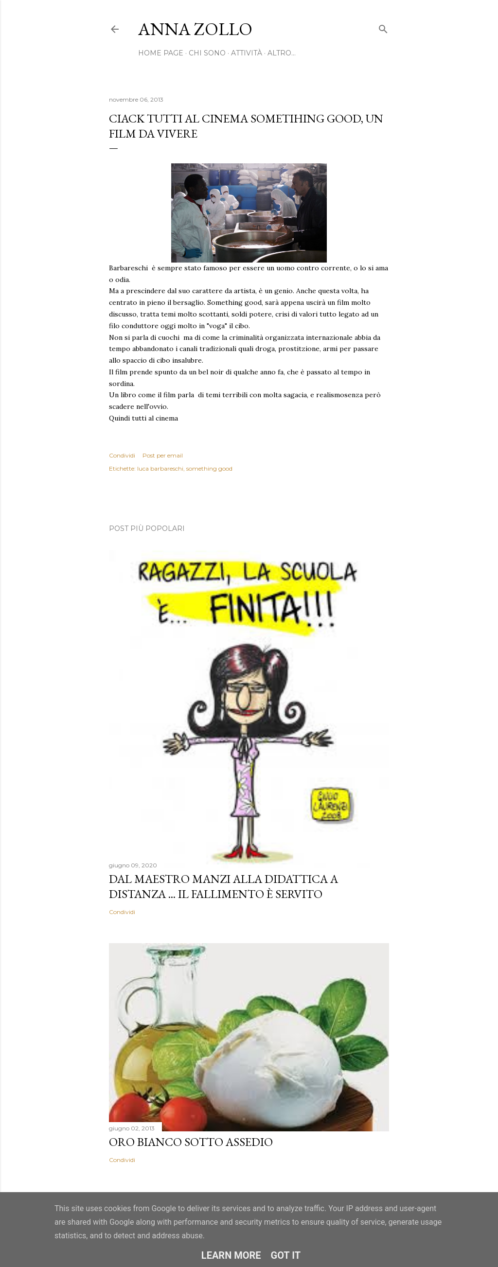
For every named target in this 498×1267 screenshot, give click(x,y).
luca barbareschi (160, 468)
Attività (246, 53)
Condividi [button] (122, 455)
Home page (160, 53)
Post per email (162, 455)
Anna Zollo (195, 29)
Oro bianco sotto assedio (191, 1141)
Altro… (281, 53)
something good (209, 468)
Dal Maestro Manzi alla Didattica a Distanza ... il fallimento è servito (223, 886)
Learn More (231, 1255)
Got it (286, 1255)
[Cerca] (383, 27)
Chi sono (207, 53)
